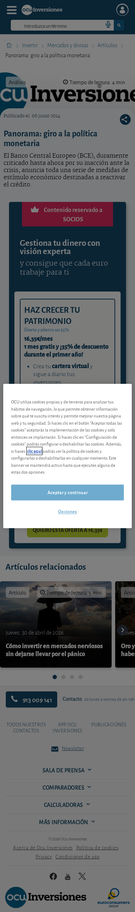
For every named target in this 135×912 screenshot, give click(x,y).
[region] (67, 456)
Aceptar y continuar (67, 492)
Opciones (67, 511)
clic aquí (34, 450)
